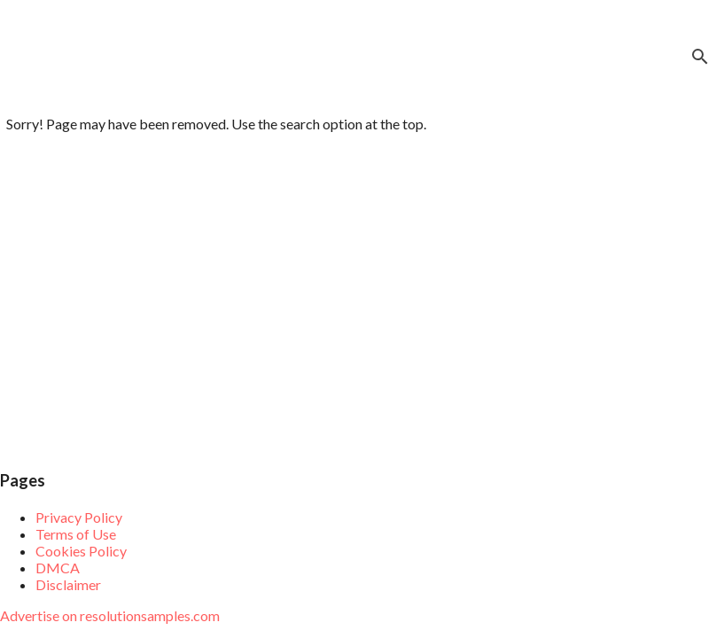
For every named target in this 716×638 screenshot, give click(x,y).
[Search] (700, 56)
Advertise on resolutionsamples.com (110, 615)
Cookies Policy (81, 550)
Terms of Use (75, 533)
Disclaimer (68, 584)
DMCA (57, 567)
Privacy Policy (78, 517)
